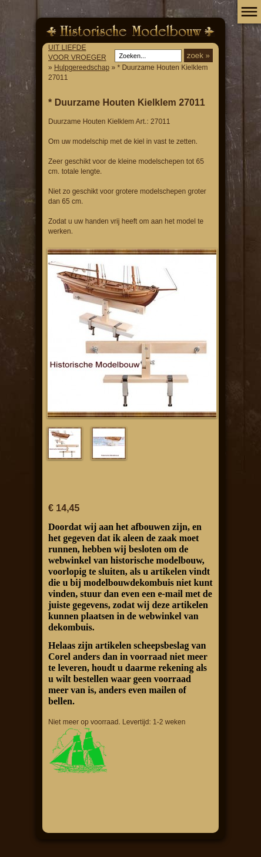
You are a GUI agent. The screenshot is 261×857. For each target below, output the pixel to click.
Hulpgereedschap (81, 67)
